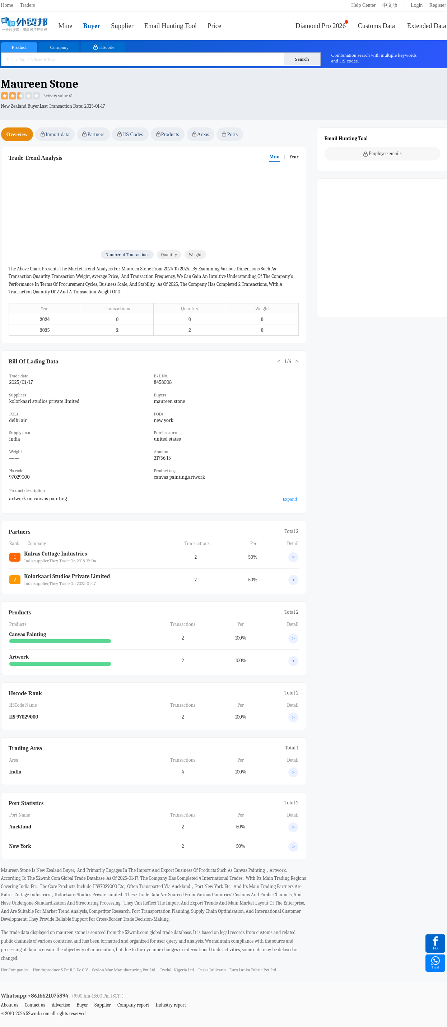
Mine (66, 25)
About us (10, 1005)
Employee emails (382, 154)
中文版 (389, 5)
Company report (133, 1005)
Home (7, 5)
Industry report (170, 1005)
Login (417, 5)
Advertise (61, 1005)
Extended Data (426, 25)
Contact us (35, 1005)
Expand (290, 499)
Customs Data (376, 25)
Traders (27, 5)
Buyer (91, 25)
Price (214, 25)
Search (302, 59)
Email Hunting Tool (170, 25)
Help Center (363, 5)
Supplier (122, 25)
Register (437, 5)
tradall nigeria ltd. (177, 969)
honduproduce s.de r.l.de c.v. (60, 969)
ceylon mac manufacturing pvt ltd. (124, 969)
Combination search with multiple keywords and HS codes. (374, 58)
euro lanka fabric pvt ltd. (253, 969)
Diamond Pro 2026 (320, 25)
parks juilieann (212, 969)
